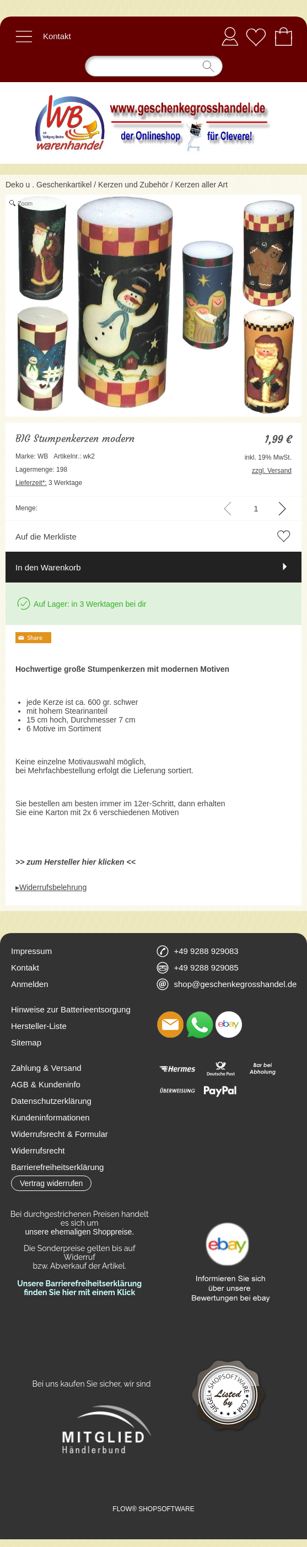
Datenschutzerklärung (51, 1101)
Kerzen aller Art (201, 184)
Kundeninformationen (50, 1117)
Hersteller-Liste (39, 1026)
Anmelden (230, 36)
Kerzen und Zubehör (133, 184)
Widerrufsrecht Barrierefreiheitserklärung (57, 1159)
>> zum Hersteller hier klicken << (75, 862)
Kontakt (57, 36)
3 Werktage (48, 483)
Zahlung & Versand (46, 1067)
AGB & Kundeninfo (45, 1084)
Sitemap (26, 1042)
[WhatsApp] (199, 1024)
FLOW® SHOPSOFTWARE (153, 1509)
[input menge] (256, 508)
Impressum (31, 951)
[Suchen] (154, 66)
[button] (23, 36)
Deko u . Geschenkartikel (48, 184)
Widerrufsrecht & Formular (59, 1134)
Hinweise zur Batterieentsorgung (71, 1009)
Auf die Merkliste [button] (46, 536)
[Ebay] (229, 1024)
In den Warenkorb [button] (48, 567)
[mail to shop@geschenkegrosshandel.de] (170, 1024)
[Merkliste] (256, 36)
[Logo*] (153, 86)
